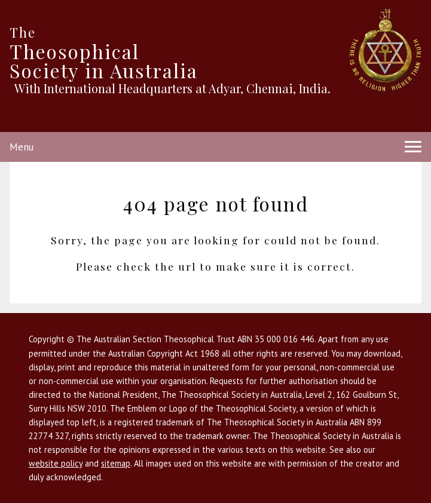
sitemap (115, 463)
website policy (55, 463)
